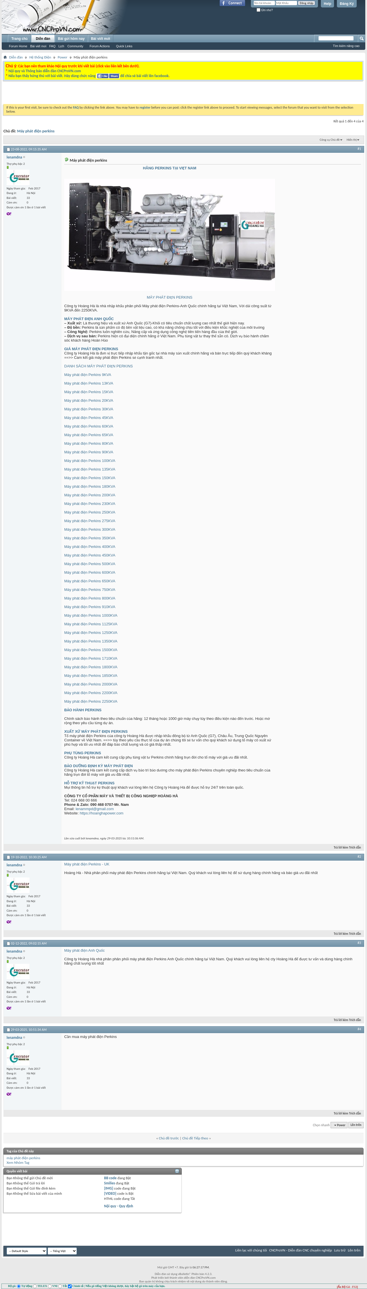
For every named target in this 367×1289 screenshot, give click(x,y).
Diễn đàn (43, 39)
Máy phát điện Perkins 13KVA (88, 383)
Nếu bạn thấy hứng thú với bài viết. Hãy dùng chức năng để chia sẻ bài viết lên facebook (88, 76)
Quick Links (124, 46)
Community (75, 46)
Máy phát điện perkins (35, 131)
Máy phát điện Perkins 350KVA (89, 538)
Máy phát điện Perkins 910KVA (89, 607)
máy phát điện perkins (23, 1158)
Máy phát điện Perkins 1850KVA (90, 675)
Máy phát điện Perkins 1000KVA (90, 615)
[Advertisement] (111, 94)
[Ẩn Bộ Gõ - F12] (347, 1286)
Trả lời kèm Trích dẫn (345, 847)
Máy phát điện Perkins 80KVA (88, 443)
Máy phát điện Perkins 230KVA (89, 504)
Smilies (109, 1183)
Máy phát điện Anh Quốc (84, 950)
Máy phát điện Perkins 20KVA (88, 400)
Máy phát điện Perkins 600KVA (89, 572)
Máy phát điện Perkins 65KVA (88, 435)
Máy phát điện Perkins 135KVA (89, 469)
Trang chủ (19, 39)
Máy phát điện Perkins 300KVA (89, 529)
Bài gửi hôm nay (71, 39)
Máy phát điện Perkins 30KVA (88, 409)
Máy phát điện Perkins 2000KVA (90, 684)
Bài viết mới (38, 46)
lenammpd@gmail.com (95, 809)
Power (62, 57)
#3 (359, 943)
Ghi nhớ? (265, 10)
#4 (359, 1029)
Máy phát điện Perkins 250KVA (89, 512)
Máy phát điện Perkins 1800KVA (90, 667)
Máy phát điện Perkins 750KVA (89, 589)
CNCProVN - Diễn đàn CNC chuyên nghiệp (300, 1250)
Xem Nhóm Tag (18, 1162)
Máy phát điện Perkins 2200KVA (90, 693)
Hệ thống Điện (40, 57)
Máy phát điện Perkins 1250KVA (90, 632)
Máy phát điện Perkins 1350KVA (90, 641)
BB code (110, 1178)
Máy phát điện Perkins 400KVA (89, 546)
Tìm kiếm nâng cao (346, 46)
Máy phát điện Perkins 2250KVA (90, 701)
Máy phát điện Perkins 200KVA (89, 495)
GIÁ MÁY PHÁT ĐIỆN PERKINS (91, 349)
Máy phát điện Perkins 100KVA (89, 461)
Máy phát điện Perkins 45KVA (88, 418)
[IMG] (108, 1188)
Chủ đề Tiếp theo (195, 1138)
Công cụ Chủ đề (329, 140)
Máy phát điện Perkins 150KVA (89, 478)
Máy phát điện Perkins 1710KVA (90, 658)
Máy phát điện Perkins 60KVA (88, 426)
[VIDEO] (110, 1193)
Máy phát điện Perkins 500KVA (89, 564)
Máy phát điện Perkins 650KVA (89, 581)
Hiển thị (352, 140)
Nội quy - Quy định (118, 1206)
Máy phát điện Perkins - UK (86, 864)
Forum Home (18, 46)
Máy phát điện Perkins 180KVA (89, 486)
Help (327, 4)
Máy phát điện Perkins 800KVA (89, 598)
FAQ (52, 46)
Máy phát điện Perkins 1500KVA (90, 650)
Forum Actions (100, 46)
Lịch (61, 46)
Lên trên (356, 1125)
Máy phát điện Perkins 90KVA (88, 452)
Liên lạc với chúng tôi (251, 1250)
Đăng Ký (347, 4)
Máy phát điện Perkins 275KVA (89, 521)
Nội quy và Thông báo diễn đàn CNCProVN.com (44, 71)
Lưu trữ (340, 1250)
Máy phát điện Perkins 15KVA (88, 392)
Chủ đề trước (169, 1138)
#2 (359, 857)
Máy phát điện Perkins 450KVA (89, 555)
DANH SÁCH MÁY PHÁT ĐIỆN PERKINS (98, 366)
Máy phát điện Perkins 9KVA (87, 375)
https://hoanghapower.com (102, 813)
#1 (359, 149)
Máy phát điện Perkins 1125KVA (90, 624)
